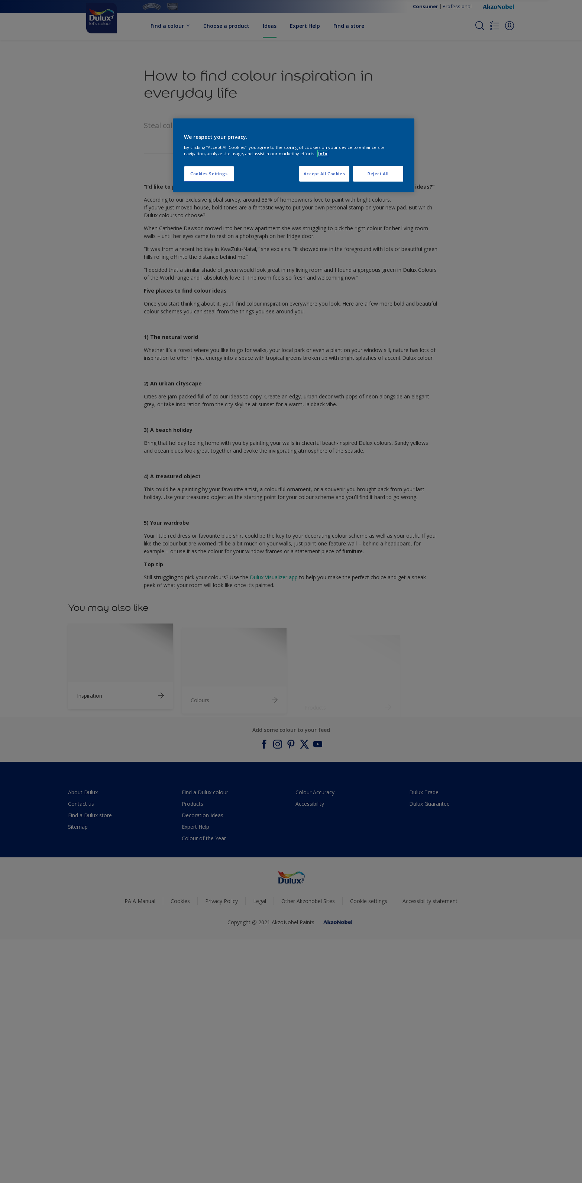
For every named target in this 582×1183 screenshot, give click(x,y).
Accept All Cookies (324, 173)
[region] (293, 155)
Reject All (378, 173)
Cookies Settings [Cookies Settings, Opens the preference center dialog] (209, 173)
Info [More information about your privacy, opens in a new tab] (322, 153)
